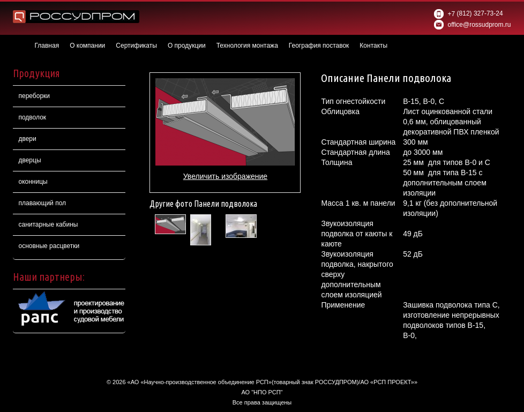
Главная (46, 45)
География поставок (319, 45)
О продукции (187, 45)
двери (27, 139)
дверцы (29, 160)
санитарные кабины (48, 224)
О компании (87, 45)
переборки (34, 96)
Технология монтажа (247, 45)
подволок (32, 117)
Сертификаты (136, 45)
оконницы (32, 181)
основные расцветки (48, 246)
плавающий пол (42, 203)
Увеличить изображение (225, 176)
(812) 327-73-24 (468, 14)
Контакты (373, 45)
